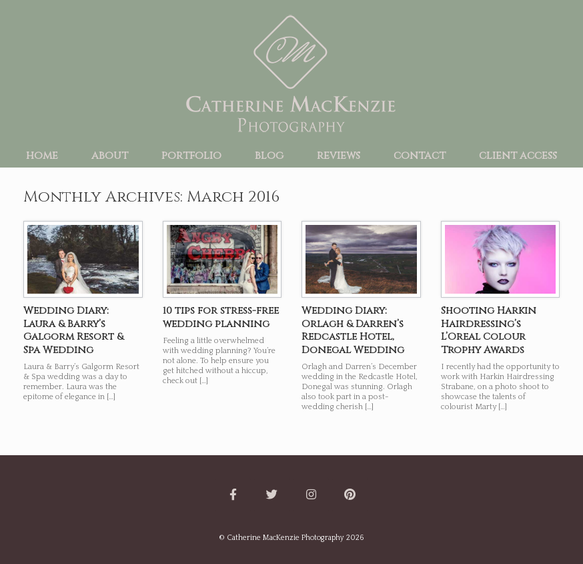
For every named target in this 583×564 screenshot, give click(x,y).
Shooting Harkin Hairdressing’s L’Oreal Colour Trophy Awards (488, 330)
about (109, 155)
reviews (338, 155)
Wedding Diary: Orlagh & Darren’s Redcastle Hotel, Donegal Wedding (353, 330)
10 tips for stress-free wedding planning (221, 317)
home (42, 155)
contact (420, 155)
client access (518, 155)
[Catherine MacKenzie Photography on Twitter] (272, 495)
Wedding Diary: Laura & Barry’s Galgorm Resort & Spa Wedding (73, 330)
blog (269, 155)
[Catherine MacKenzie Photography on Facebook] (233, 495)
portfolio (191, 155)
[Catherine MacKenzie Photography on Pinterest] (350, 495)
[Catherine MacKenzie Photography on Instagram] (311, 495)
